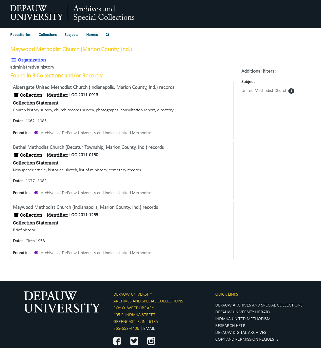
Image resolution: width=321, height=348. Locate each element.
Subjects (71, 35)
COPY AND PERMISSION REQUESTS (246, 339)
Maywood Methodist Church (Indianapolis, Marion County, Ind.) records (85, 207)
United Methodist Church (264, 90)
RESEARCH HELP (230, 325)
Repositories (20, 35)
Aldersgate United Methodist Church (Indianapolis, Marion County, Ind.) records (93, 87)
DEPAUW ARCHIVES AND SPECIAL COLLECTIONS (258, 305)
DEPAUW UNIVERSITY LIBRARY (242, 312)
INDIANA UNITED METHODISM (243, 319)
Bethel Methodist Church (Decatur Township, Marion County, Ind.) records (88, 147)
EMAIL (149, 328)
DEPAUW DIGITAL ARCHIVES (240, 332)
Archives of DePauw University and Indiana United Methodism (97, 133)
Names (92, 35)
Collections (48, 35)
